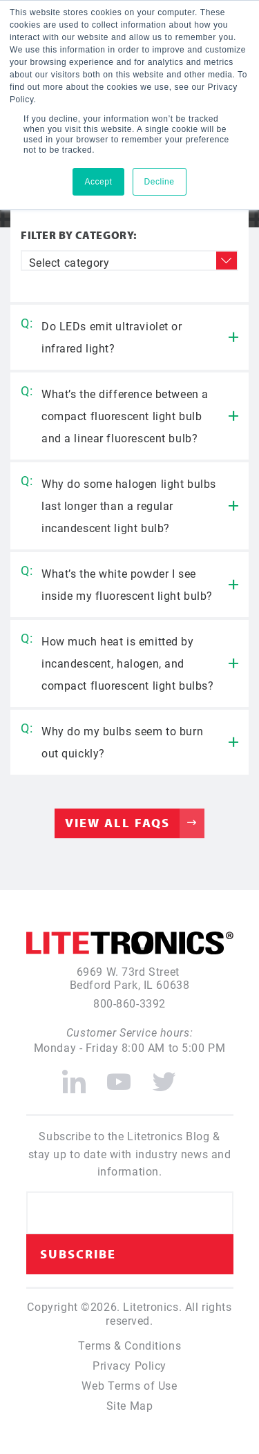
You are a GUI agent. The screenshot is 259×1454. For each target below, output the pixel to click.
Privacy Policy (129, 1365)
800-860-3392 (129, 1003)
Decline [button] (159, 182)
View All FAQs (117, 823)
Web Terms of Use (129, 1385)
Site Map (129, 1405)
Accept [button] (98, 182)
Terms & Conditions (129, 1345)
